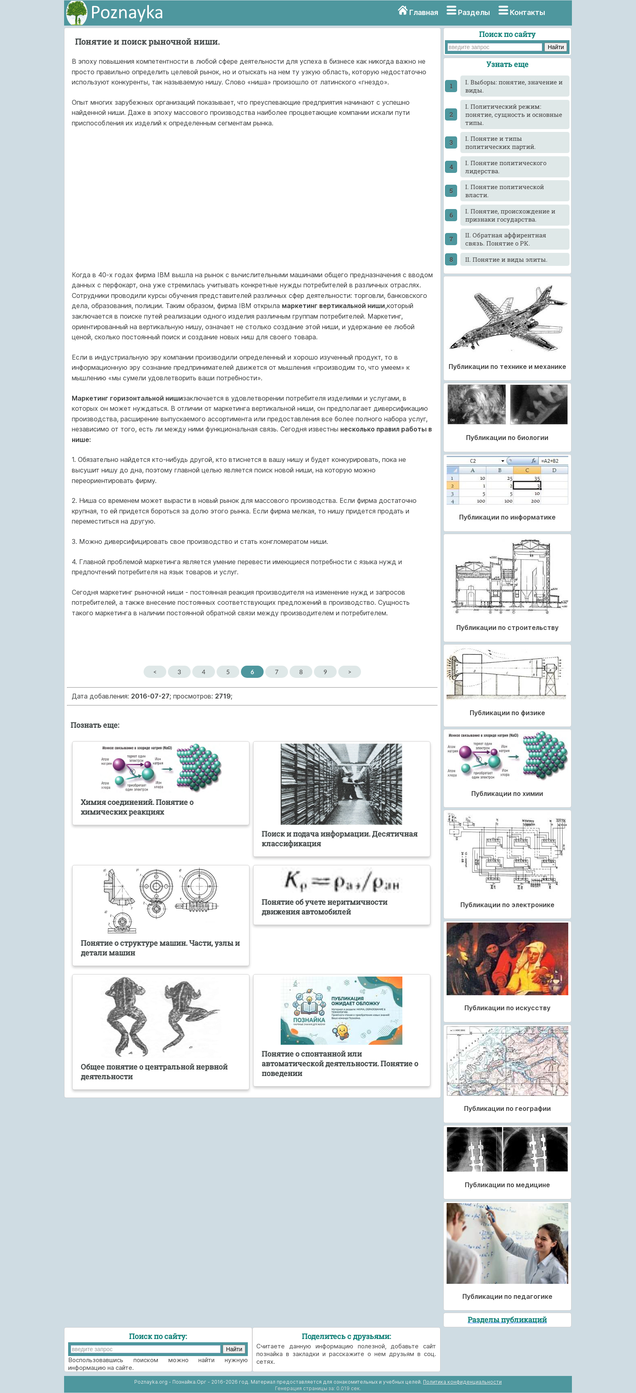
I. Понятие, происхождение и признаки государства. (510, 215)
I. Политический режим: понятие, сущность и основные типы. (513, 114)
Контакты (527, 12)
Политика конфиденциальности (462, 1382)
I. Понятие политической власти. (504, 191)
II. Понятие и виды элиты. (506, 259)
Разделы (474, 12)
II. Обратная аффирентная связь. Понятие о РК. (505, 239)
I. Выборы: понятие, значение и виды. (514, 86)
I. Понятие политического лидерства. (505, 167)
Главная (423, 12)
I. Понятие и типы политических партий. (500, 142)
